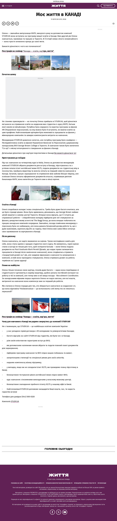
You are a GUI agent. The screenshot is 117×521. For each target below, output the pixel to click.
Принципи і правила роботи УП (85, 483)
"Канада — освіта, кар (38, 51)
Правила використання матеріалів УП (59, 483)
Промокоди (102, 483)
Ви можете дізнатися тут (65, 153)
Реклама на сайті (17, 483)
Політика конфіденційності (34, 483)
